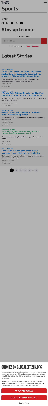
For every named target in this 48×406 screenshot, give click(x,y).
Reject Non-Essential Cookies (24, 397)
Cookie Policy (24, 403)
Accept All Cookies (24, 391)
